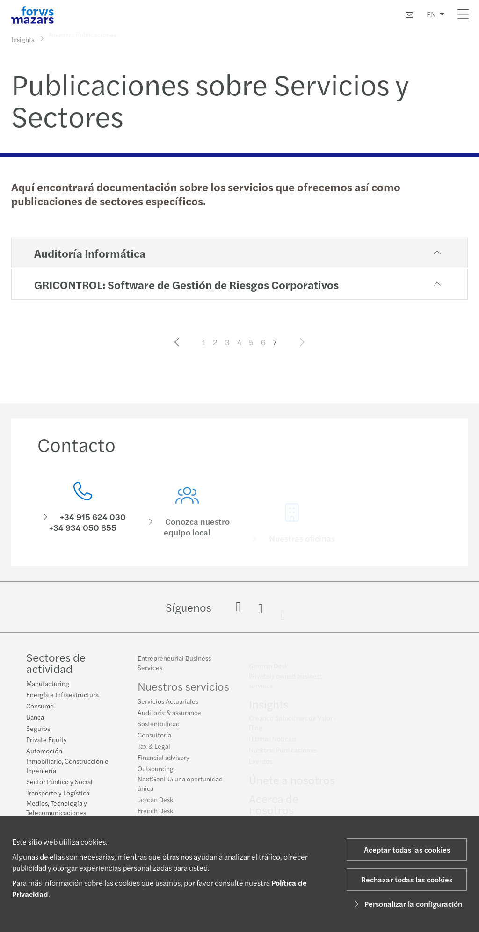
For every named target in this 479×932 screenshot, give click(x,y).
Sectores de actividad (56, 664)
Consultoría (154, 739)
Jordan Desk (155, 804)
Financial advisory (163, 761)
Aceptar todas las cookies (407, 849)
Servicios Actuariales (168, 705)
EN (431, 14)
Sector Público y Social (59, 783)
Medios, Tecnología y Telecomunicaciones (56, 809)
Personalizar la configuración (406, 903)
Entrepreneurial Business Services (174, 667)
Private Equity (46, 740)
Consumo (40, 707)
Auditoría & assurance (169, 717)
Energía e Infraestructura (62, 696)
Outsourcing (156, 773)
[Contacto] (409, 15)
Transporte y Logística (57, 794)
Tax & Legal (154, 750)
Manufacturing (47, 684)
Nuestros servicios (183, 691)
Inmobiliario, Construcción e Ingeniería (67, 767)
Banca (35, 718)
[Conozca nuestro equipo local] (187, 524)
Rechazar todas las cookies (406, 879)
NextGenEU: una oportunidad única (180, 788)
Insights (22, 38)
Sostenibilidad (159, 728)
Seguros (38, 729)
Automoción (44, 752)
